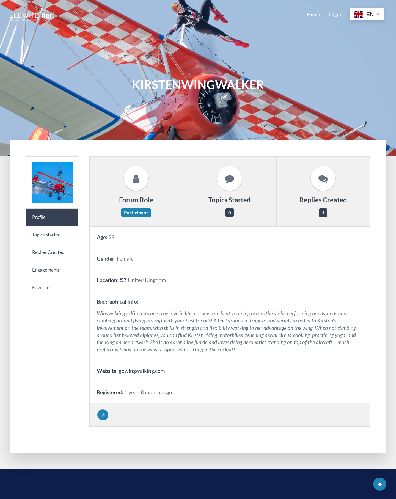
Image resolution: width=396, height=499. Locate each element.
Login (335, 14)
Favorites (41, 287)
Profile (39, 217)
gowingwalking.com (142, 371)
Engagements (46, 270)
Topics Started (46, 235)
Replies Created (48, 252)
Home (313, 14)
